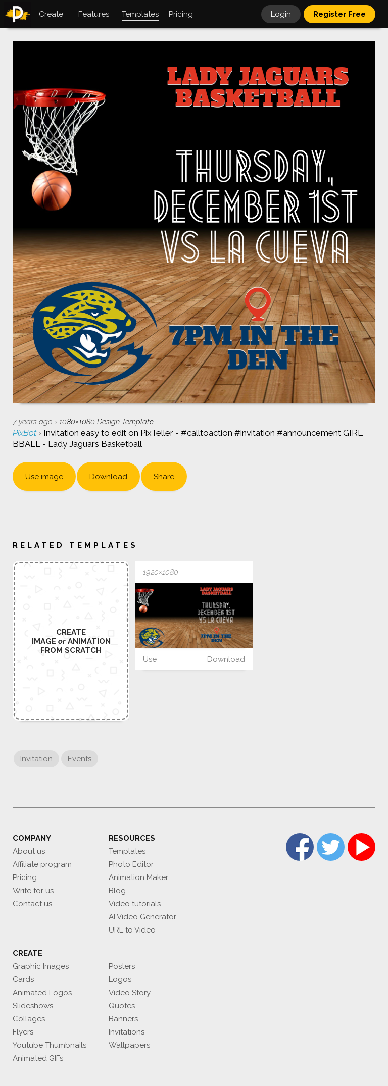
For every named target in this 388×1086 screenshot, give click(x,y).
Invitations (126, 1032)
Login (281, 14)
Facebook (300, 847)
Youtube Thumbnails (49, 1045)
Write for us (33, 890)
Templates (127, 851)
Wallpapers (129, 1045)
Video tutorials (135, 903)
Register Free (339, 14)
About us (29, 851)
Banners (123, 1018)
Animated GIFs (38, 1058)
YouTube (361, 847)
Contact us (32, 903)
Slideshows (33, 1005)
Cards (23, 979)
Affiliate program (42, 864)
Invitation (36, 758)
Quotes (122, 1005)
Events (79, 758)
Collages (29, 1018)
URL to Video (132, 930)
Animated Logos (42, 992)
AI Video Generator (142, 916)
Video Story (130, 992)
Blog (117, 890)
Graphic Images (41, 966)
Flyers (23, 1032)
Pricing (25, 877)
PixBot (25, 433)
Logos (120, 979)
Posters (122, 966)
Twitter (331, 847)
